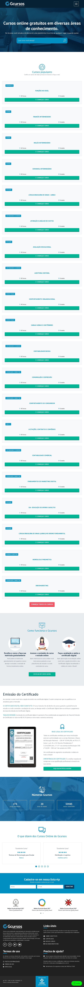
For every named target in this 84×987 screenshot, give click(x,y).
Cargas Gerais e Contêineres (42, 325)
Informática (9, 85)
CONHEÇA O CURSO (42, 99)
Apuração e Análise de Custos (42, 221)
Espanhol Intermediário (42, 169)
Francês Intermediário (42, 117)
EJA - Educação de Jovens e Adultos (42, 507)
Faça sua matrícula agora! (62, 768)
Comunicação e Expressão (42, 377)
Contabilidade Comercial (42, 455)
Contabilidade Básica (42, 351)
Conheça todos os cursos (42, 604)
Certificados (48, 939)
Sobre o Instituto (50, 936)
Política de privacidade (11, 961)
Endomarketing (42, 586)
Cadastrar (69, 886)
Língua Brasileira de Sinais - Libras (42, 195)
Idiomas (8, 111)
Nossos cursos (49, 941)
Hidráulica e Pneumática (42, 559)
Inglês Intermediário (42, 143)
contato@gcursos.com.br (62, 963)
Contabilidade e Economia (13, 215)
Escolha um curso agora (42, 674)
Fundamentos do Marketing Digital (42, 481)
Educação (8, 189)
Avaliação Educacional (42, 247)
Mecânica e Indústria (11, 554)
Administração (10, 294)
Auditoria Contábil (42, 273)
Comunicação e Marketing (13, 372)
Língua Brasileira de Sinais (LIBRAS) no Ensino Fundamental (42, 533)
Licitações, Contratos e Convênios (42, 429)
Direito (8, 424)
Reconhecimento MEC (51, 944)
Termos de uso (8, 964)
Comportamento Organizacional (42, 299)
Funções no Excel (42, 91)
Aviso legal (7, 967)
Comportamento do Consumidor (42, 403)
